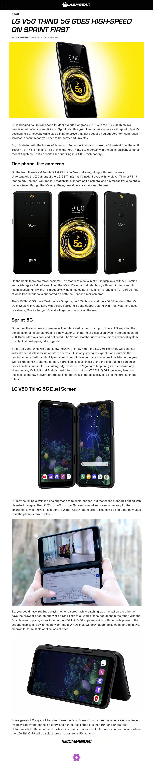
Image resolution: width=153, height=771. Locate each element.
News (15, 14)
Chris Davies (21, 37)
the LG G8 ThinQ (63, 176)
